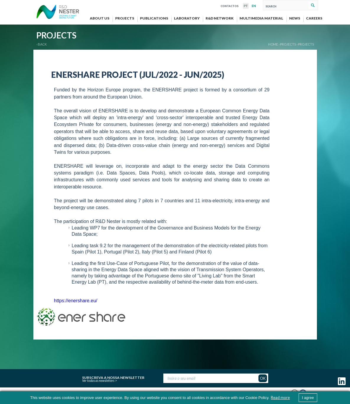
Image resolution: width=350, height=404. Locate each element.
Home (273, 44)
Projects (306, 44)
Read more (280, 397)
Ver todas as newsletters (98, 380)
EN (254, 6)
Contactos (230, 5)
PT (246, 6)
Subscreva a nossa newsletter (113, 376)
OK (263, 378)
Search (313, 5)
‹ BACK (41, 44)
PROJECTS (288, 44)
